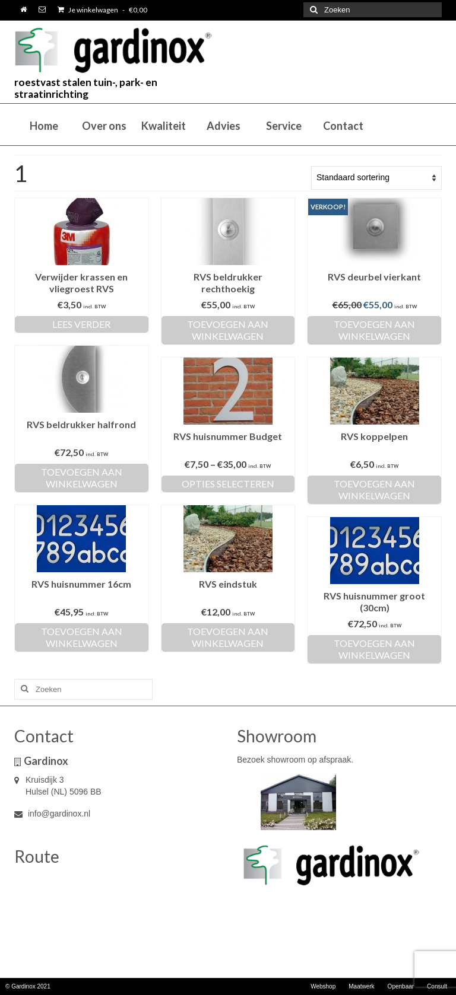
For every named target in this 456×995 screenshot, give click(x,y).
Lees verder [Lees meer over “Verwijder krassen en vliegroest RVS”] (81, 324)
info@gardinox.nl (52, 813)
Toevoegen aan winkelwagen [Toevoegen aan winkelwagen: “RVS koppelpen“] (374, 489)
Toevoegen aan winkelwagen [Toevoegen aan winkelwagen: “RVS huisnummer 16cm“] (81, 637)
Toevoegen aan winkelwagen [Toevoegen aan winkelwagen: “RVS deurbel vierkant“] (374, 330)
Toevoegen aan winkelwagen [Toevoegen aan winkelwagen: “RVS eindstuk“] (227, 637)
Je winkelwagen (102, 9)
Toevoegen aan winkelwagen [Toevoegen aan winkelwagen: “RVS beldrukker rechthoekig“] (227, 330)
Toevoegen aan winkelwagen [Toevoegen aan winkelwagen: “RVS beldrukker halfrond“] (81, 477)
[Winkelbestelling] (376, 178)
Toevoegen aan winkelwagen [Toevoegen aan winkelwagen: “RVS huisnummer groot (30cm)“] (374, 649)
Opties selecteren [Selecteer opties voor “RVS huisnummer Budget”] (228, 483)
